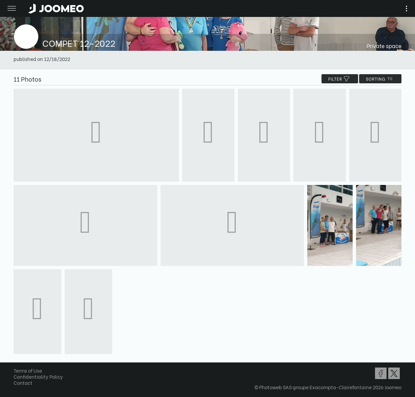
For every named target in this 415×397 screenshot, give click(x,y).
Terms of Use (28, 370)
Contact (23, 382)
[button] (18, 362)
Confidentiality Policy (38, 376)
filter (339, 79)
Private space (384, 45)
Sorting (380, 79)
